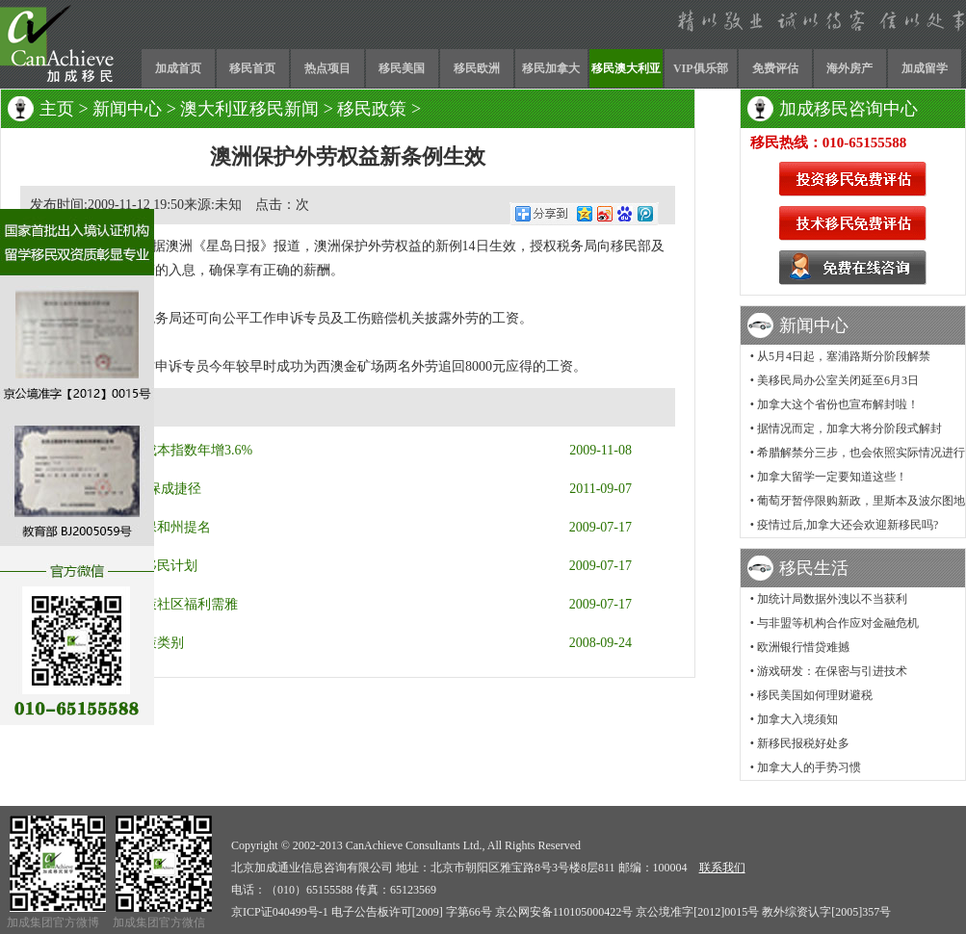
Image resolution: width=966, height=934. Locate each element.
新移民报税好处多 (803, 743)
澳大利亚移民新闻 (249, 108)
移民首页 (252, 68)
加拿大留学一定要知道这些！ (832, 476)
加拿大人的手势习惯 (809, 767)
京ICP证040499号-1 (279, 912)
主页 (56, 108)
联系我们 (722, 867)
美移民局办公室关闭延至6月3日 (838, 380)
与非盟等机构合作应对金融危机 (838, 623)
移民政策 (371, 108)
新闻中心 (127, 108)
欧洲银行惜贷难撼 (803, 647)
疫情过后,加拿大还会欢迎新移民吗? (847, 525)
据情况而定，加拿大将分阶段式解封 (849, 428)
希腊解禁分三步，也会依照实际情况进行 (861, 452)
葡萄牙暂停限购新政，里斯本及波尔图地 (861, 500)
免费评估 (775, 68)
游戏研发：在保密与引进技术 (832, 671)
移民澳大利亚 (626, 68)
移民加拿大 (551, 68)
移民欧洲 (477, 68)
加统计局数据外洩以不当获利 (832, 599)
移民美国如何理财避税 (815, 695)
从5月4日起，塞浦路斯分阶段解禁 (843, 356)
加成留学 (924, 68)
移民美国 (402, 68)
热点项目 (327, 68)
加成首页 (178, 68)
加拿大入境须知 (797, 719)
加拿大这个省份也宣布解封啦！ (838, 404)
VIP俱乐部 (700, 68)
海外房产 (849, 68)
